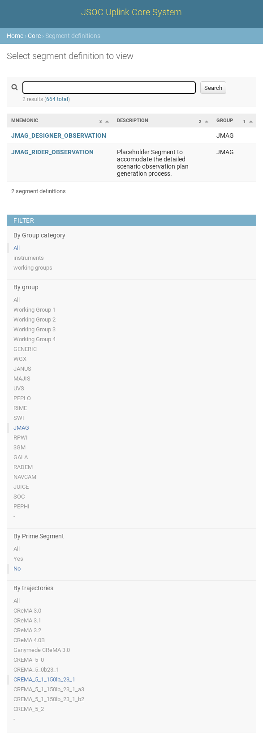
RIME (20, 408)
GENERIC (25, 349)
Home (15, 35)
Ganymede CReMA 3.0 (41, 650)
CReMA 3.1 (27, 620)
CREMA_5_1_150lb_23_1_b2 (48, 699)
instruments (28, 257)
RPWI (20, 437)
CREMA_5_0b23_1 (36, 669)
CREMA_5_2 (28, 709)
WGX (19, 358)
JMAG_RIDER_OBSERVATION (52, 152)
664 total (57, 99)
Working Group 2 (34, 319)
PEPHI (21, 506)
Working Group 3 (34, 329)
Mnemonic (24, 120)
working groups (32, 267)
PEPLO (22, 398)
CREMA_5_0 (28, 659)
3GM (19, 447)
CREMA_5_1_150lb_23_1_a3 (48, 689)
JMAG (21, 427)
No (17, 568)
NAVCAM (24, 477)
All (16, 248)
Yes (18, 558)
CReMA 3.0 (27, 610)
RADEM (23, 467)
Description (132, 120)
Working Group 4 (34, 339)
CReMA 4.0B (29, 640)
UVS (18, 388)
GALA (20, 457)
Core (34, 35)
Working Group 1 (34, 309)
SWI (18, 418)
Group (224, 120)
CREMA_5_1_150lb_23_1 (44, 679)
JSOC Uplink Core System (131, 12)
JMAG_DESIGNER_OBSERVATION (58, 135)
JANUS (22, 368)
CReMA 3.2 (27, 630)
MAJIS (21, 378)
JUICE (21, 486)
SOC (19, 496)
